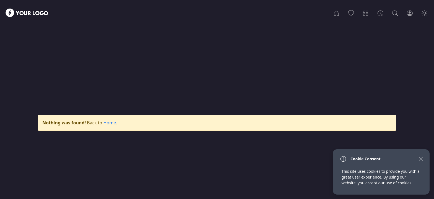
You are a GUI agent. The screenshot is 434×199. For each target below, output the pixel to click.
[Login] (410, 12)
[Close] (420, 159)
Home (109, 123)
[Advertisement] (217, 62)
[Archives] (380, 12)
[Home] (336, 12)
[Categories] (366, 12)
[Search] (395, 12)
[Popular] (351, 12)
